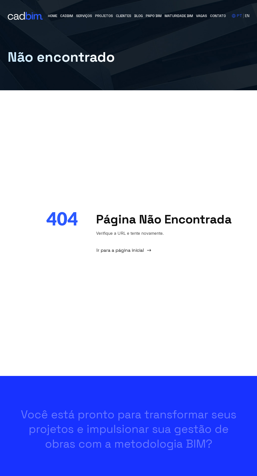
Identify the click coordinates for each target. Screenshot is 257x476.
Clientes (123, 16)
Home (52, 16)
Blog (138, 16)
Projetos (104, 16)
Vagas (201, 16)
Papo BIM (154, 16)
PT (239, 15)
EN (247, 15)
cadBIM (66, 16)
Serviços (84, 16)
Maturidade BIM (179, 16)
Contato (218, 16)
